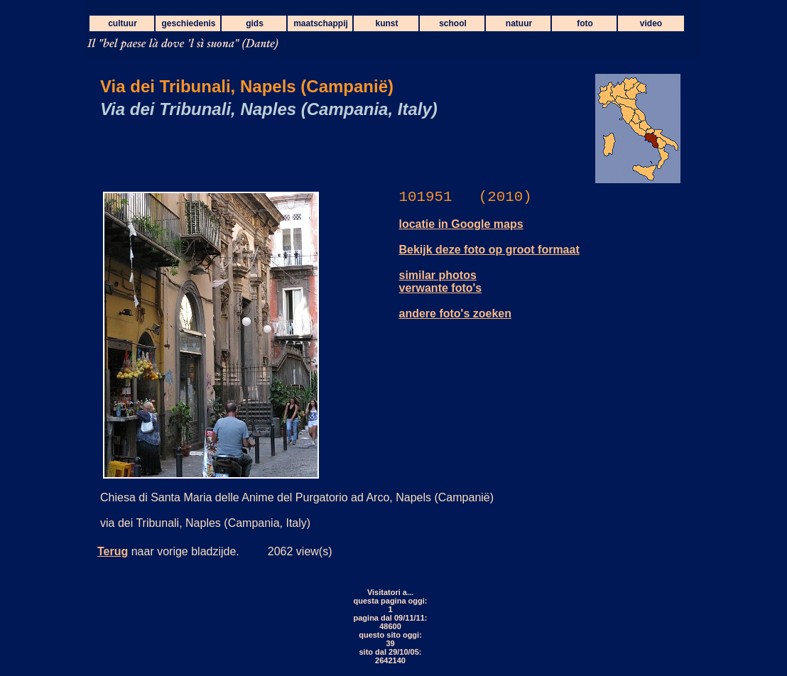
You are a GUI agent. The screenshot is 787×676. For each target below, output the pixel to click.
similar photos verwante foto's (440, 281)
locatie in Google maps (461, 224)
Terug (112, 551)
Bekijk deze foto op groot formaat (489, 250)
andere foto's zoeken (455, 313)
